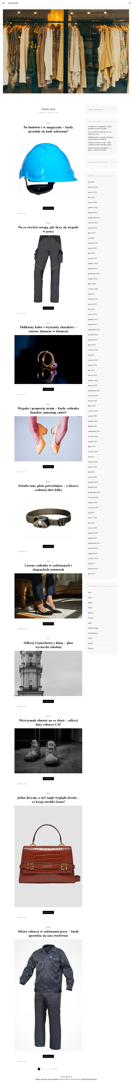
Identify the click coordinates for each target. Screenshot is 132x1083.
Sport (90, 623)
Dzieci (48, 638)
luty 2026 (91, 197)
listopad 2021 (92, 426)
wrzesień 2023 (93, 334)
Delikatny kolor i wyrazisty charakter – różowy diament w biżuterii (48, 329)
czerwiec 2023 (93, 350)
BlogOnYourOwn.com (89, 1079)
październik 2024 (94, 273)
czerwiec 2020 (93, 507)
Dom (89, 592)
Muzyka (91, 612)
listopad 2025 (92, 212)
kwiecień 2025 (93, 243)
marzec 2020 (92, 517)
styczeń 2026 (92, 202)
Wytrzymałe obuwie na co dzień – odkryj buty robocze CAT (48, 723)
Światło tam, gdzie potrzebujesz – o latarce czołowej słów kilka (48, 488)
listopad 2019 (92, 538)
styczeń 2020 (92, 528)
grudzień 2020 (93, 482)
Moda (48, 323)
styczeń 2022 (92, 416)
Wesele (90, 643)
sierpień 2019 (92, 553)
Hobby (90, 602)
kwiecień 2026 (93, 187)
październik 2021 (94, 431)
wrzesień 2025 (93, 222)
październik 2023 (94, 329)
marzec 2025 (92, 248)
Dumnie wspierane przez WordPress (47, 1079)
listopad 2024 (92, 268)
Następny (55, 1069)
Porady (48, 123)
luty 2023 (91, 370)
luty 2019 (91, 573)
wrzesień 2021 (93, 436)
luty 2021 (91, 472)
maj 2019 (91, 563)
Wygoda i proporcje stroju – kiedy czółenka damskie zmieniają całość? (48, 411)
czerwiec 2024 (93, 289)
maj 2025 (91, 238)
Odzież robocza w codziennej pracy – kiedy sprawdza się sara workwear (48, 934)
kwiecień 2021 (93, 462)
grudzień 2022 (93, 380)
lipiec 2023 (92, 344)
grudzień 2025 (93, 207)
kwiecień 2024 (93, 299)
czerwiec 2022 (93, 411)
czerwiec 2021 (93, 451)
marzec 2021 (92, 467)
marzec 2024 (92, 304)
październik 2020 (94, 492)
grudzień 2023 (93, 319)
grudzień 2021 (93, 421)
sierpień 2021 (92, 441)
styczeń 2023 (92, 375)
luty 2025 (91, 253)
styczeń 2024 (92, 314)
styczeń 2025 (92, 258)
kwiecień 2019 (93, 568)
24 (48, 1069)
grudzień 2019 (93, 533)
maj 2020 (91, 512)
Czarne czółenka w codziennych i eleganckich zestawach (48, 568)
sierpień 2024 (92, 278)
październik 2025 (94, 217)
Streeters (13, 3)
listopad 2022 (92, 385)
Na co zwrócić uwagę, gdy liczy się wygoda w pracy (48, 230)
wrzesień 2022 (93, 395)
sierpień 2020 (92, 502)
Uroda (90, 638)
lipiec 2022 (92, 406)
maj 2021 (91, 456)
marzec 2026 (92, 192)
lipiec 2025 (92, 233)
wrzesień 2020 (93, 497)
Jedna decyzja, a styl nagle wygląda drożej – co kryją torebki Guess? (48, 800)
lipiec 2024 (92, 283)
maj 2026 (91, 182)
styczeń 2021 (92, 477)
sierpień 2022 (92, 400)
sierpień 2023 (92, 339)
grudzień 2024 (93, 263)
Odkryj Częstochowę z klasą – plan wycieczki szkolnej (48, 645)
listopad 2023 (92, 324)
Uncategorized (93, 633)
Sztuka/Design (93, 628)
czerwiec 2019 (93, 558)
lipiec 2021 (92, 446)
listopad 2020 (92, 487)
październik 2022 (94, 390)
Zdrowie (91, 648)
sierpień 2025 (92, 228)
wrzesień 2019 (93, 548)
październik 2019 (94, 543)
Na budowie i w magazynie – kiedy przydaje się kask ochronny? (48, 130)
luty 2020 (91, 523)
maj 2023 (91, 355)
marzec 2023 (92, 365)
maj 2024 (91, 294)
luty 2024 (91, 309)
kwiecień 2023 (93, 360)
